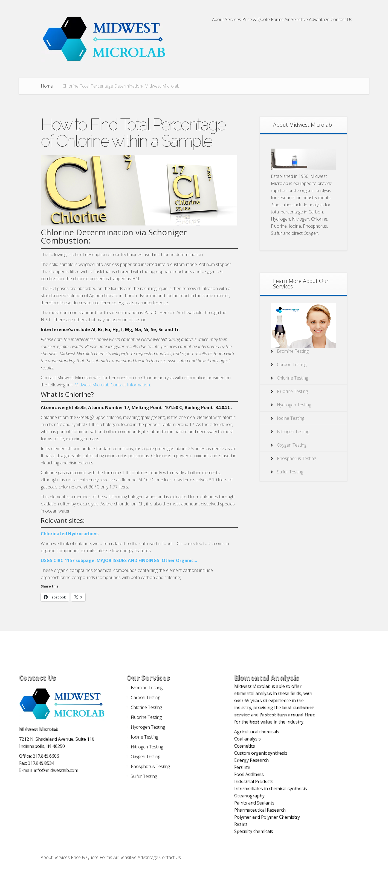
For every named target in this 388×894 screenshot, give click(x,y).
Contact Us (341, 19)
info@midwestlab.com (55, 770)
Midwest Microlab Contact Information (112, 385)
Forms (277, 19)
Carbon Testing (291, 364)
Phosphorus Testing (296, 458)
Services (233, 19)
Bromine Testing (293, 351)
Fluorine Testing (292, 391)
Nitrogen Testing (293, 432)
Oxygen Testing (291, 445)
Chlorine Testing (292, 378)
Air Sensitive (296, 19)
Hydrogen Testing (294, 405)
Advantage (319, 19)
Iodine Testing (290, 418)
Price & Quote (256, 19)
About (218, 19)
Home (47, 86)
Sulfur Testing (290, 472)
